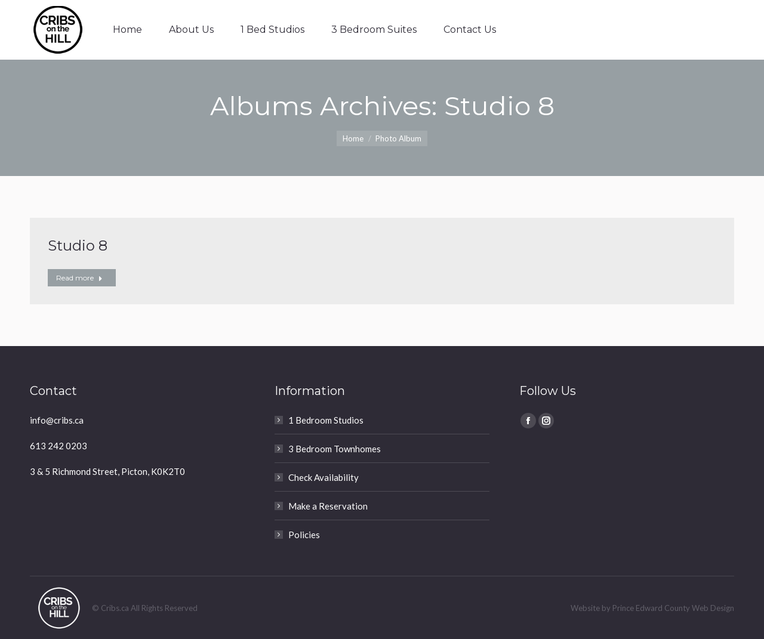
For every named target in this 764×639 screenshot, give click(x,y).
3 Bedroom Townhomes (334, 448)
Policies (304, 534)
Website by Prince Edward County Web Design (652, 608)
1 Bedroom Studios (325, 420)
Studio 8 (77, 245)
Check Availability (323, 477)
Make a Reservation (328, 506)
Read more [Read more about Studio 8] (79, 277)
